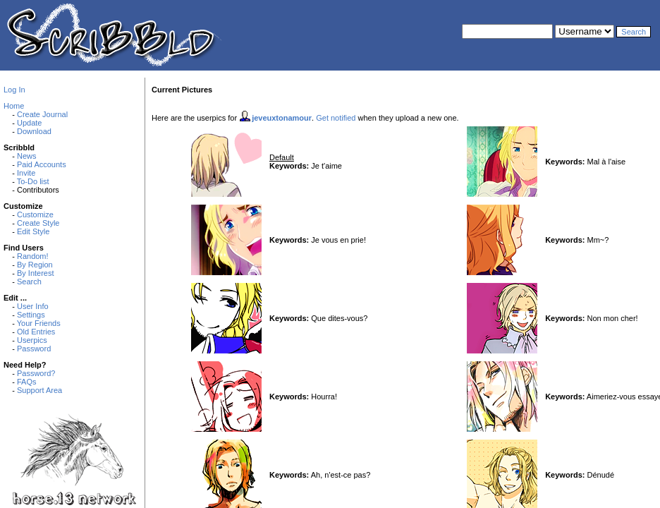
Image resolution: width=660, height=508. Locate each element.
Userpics (32, 340)
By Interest (35, 273)
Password (34, 348)
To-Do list (33, 181)
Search (29, 281)
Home (14, 106)
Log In (14, 89)
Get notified (335, 118)
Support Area (39, 390)
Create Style (38, 223)
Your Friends (39, 323)
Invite (26, 173)
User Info (33, 306)
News (27, 156)
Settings (31, 314)
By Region (35, 264)
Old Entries (36, 331)
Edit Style (33, 231)
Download (34, 131)
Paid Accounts (41, 164)
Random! (33, 256)
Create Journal (42, 114)
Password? (36, 373)
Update (29, 123)
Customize (35, 214)
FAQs (27, 381)
